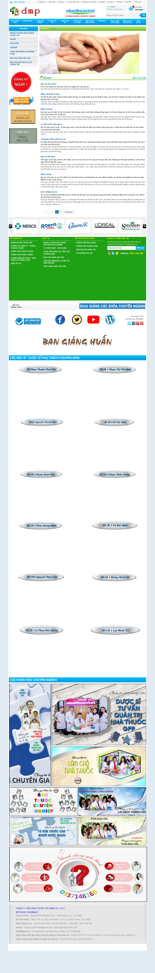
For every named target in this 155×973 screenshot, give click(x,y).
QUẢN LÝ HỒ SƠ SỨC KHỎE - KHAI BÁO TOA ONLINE (55, 244)
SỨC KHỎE (14, 43)
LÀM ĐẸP (13, 48)
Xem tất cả (16, 264)
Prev (10, 226)
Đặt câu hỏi (139, 78)
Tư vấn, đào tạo (73, 2)
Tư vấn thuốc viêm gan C (51, 124)
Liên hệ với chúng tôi (86, 250)
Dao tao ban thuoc (48, 84)
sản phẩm (138, 7)
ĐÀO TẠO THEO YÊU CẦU (20, 58)
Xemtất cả (138, 21)
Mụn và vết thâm (48, 157)
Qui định (110, 2)
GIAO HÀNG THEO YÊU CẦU (55, 266)
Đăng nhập (118, 9)
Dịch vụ (61, 2)
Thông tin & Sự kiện (88, 2)
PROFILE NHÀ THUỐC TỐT (21, 243)
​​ (114, 419)
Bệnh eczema (46, 109)
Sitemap (128, 2)
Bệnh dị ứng (46, 174)
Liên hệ (119, 2)
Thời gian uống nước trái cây (53, 139)
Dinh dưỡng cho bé (49, 192)
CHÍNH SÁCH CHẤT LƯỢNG (22, 255)
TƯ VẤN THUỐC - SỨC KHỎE (55, 248)
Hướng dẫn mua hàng (86, 243)
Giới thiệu (52, 2)
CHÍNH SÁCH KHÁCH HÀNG (22, 251)
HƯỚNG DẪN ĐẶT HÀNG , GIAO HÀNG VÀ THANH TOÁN (23, 259)
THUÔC (13, 39)
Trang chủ (42, 2)
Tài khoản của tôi (84, 253)
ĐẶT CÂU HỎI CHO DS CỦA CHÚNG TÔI (21, 63)
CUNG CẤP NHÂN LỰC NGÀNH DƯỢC (22, 53)
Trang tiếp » (68, 212)
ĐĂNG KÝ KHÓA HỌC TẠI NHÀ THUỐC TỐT (22, 34)
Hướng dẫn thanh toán (87, 246)
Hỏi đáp (102, 2)
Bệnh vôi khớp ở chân (50, 94)
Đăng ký (109, 9)
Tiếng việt (137, 2)
